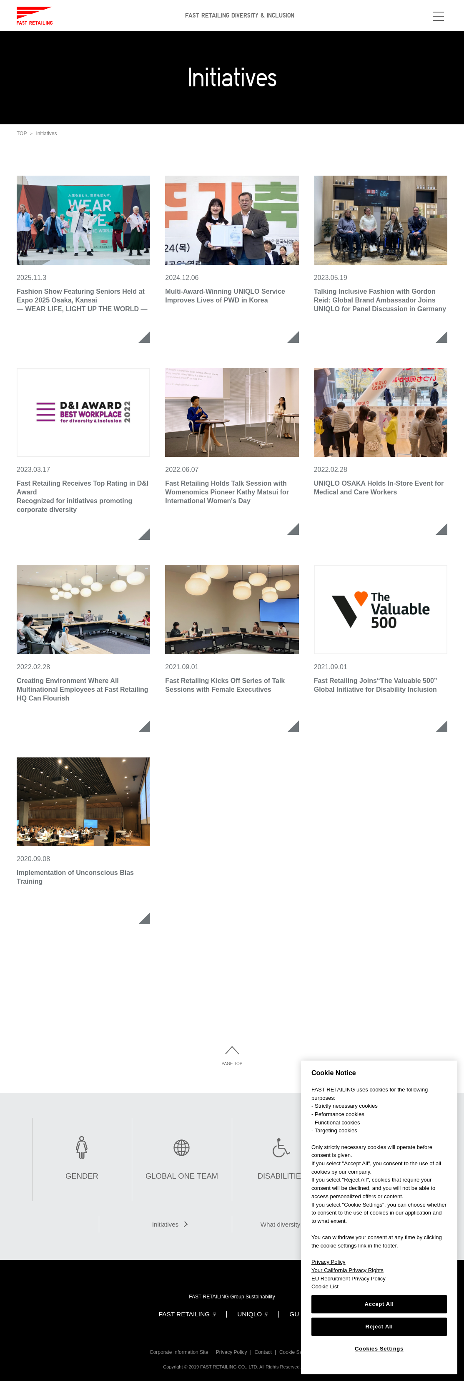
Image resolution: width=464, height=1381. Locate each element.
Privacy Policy (230, 1348)
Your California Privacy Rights (347, 1270)
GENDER (82, 1176)
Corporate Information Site (177, 1348)
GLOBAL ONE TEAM (182, 1176)
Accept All (379, 1304)
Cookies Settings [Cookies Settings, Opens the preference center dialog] (379, 1349)
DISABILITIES (282, 1176)
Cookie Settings (298, 1348)
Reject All (379, 1326)
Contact (263, 1348)
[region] (379, 1217)
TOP (22, 133)
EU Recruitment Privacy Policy (348, 1278)
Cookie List (325, 1286)
